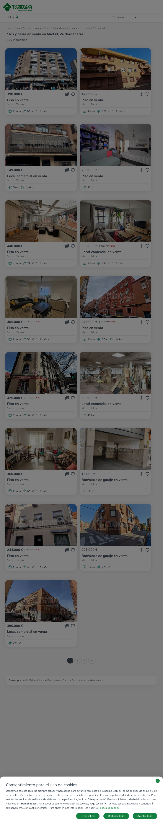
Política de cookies (109, 808)
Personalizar (88, 816)
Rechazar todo (116, 816)
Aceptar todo (144, 816)
